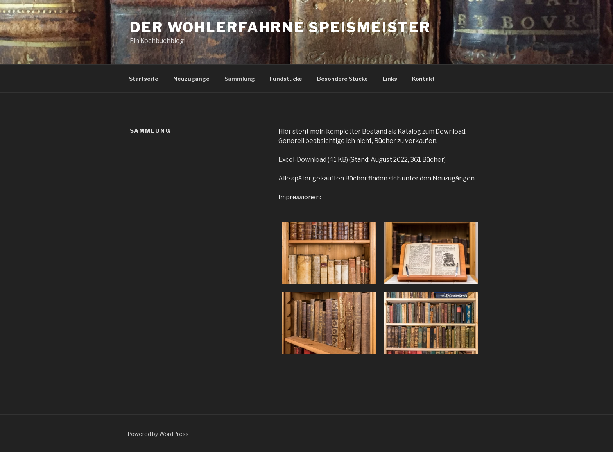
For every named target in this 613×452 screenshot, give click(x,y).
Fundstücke (286, 78)
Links (390, 78)
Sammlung (239, 78)
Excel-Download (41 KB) (313, 159)
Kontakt (423, 78)
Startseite (143, 78)
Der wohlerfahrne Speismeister (280, 27)
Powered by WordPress (158, 434)
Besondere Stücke (342, 78)
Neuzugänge (191, 78)
